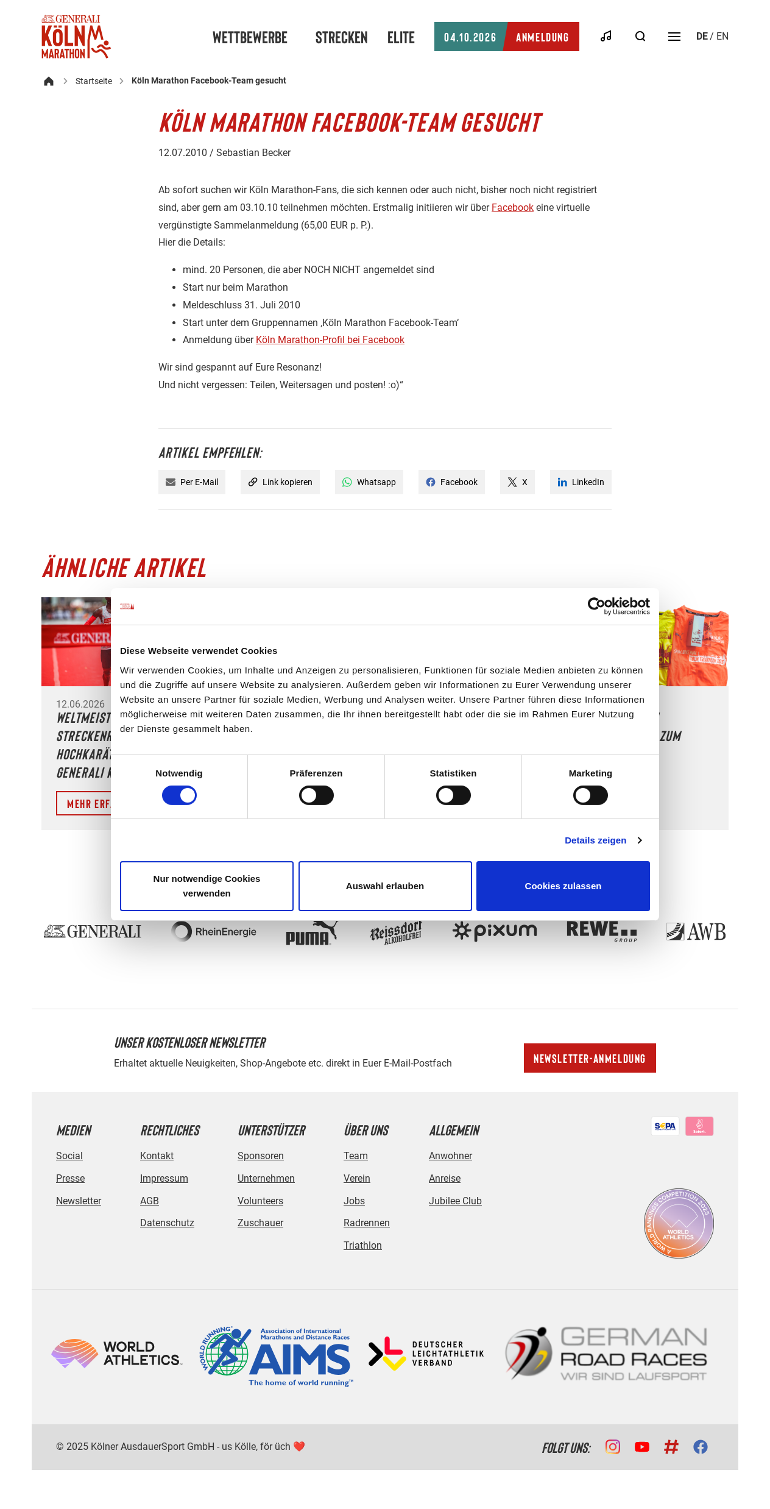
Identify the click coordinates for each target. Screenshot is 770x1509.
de (702, 36)
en (722, 36)
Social (69, 1156)
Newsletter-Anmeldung (590, 1058)
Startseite (94, 81)
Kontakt (157, 1156)
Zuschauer (260, 1223)
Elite (401, 36)
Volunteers (260, 1201)
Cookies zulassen (563, 886)
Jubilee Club (455, 1201)
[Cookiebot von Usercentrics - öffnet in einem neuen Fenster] (596, 606)
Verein (357, 1178)
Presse (70, 1178)
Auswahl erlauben (385, 886)
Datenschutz (167, 1223)
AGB (149, 1201)
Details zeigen (595, 840)
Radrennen (367, 1223)
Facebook (513, 207)
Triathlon (363, 1245)
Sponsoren (261, 1156)
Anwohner (450, 1156)
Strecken (342, 36)
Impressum (164, 1178)
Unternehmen (266, 1178)
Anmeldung (506, 37)
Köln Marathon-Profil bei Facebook (330, 340)
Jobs (354, 1201)
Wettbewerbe (250, 36)
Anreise (445, 1178)
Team (356, 1156)
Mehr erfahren (103, 803)
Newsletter (78, 1201)
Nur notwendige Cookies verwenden (207, 885)
